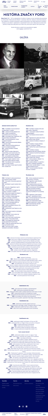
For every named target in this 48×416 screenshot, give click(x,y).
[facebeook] (19, 406)
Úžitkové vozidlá (5, 385)
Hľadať (43, 1)
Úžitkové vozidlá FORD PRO (23, 2)
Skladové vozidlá (9, 2)
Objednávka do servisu (36, 2)
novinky (21, 28)
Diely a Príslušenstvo (40, 387)
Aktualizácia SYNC (40, 383)
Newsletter (30, 1)
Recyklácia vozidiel (40, 391)
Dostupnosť (22, 414)
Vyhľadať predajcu (15, 2)
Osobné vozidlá (5, 383)
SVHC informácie (39, 393)
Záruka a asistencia (28, 383)
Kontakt (37, 401)
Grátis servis (16, 385)
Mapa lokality (16, 414)
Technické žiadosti (40, 389)
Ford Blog (38, 385)
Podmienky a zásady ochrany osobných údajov (33, 414)
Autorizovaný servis (17, 383)
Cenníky (3, 387)
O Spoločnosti (39, 399)
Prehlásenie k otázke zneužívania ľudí (40, 396)
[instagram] (23, 406)
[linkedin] (26, 406)
